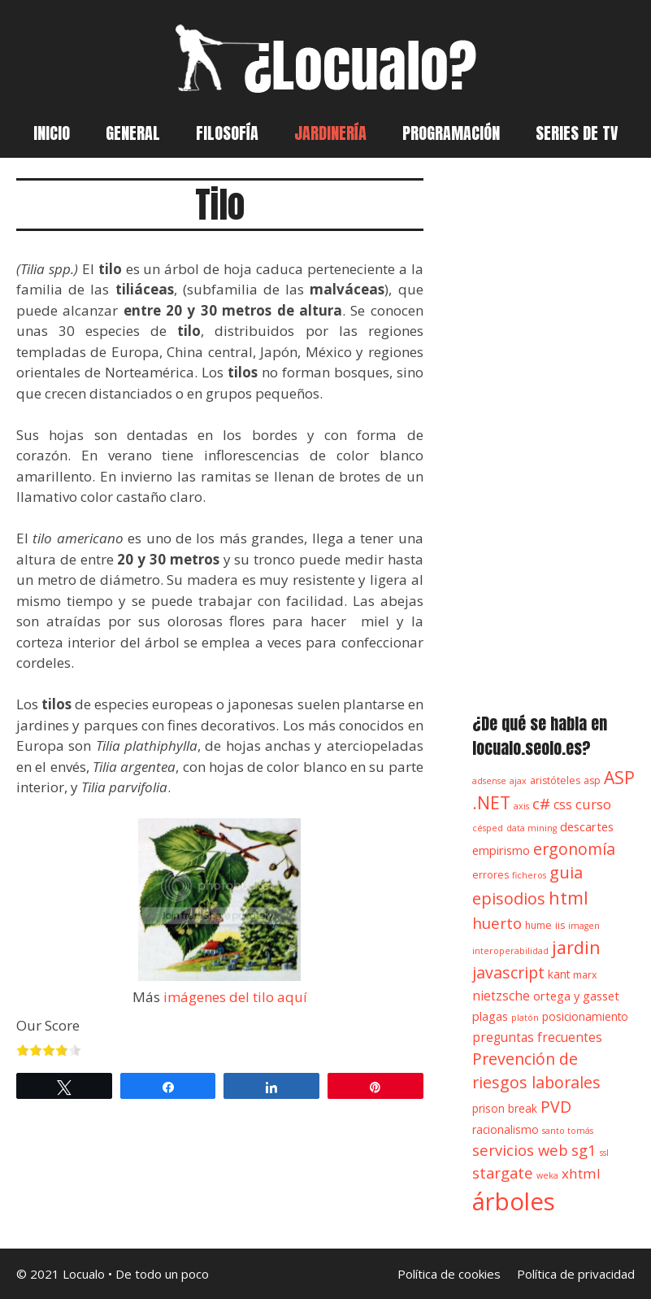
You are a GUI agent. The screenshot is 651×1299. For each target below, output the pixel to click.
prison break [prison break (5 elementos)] (504, 1108)
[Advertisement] (553, 426)
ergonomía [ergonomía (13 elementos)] (574, 849)
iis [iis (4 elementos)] (560, 925)
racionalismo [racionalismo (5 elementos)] (505, 1129)
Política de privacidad (576, 1274)
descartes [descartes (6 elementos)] (587, 826)
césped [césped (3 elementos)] (487, 828)
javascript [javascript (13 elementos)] (508, 972)
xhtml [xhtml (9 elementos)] (581, 1173)
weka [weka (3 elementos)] (547, 1175)
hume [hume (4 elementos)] (538, 925)
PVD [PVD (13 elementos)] (555, 1107)
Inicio (51, 133)
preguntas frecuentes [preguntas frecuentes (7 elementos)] (537, 1037)
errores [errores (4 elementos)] (490, 875)
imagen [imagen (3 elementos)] (584, 925)
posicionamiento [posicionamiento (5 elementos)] (585, 1016)
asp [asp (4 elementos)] (592, 780)
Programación (451, 133)
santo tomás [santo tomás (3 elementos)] (567, 1130)
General (133, 133)
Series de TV (577, 133)
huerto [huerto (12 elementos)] (497, 923)
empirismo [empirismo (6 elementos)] (501, 850)
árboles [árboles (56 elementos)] (513, 1201)
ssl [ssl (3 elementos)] (604, 1152)
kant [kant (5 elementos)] (559, 974)
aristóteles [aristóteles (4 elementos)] (555, 780)
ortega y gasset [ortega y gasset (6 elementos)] (576, 995)
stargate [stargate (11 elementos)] (502, 1172)
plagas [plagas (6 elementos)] (490, 1016)
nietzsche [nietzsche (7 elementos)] (501, 996)
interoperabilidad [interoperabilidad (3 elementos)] (510, 951)
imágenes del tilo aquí (235, 996)
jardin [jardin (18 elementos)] (576, 947)
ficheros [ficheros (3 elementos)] (529, 875)
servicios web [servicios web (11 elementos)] (520, 1150)
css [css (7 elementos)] (562, 804)
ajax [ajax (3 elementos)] (518, 781)
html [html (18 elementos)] (568, 897)
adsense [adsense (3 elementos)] (489, 781)
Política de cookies (449, 1274)
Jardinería (330, 133)
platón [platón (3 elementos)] (525, 1017)
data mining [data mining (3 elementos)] (531, 828)
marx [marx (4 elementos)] (585, 975)
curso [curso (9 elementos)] (593, 804)
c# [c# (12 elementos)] (541, 803)
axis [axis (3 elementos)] (521, 806)
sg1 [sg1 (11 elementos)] (584, 1150)
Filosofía (227, 133)
